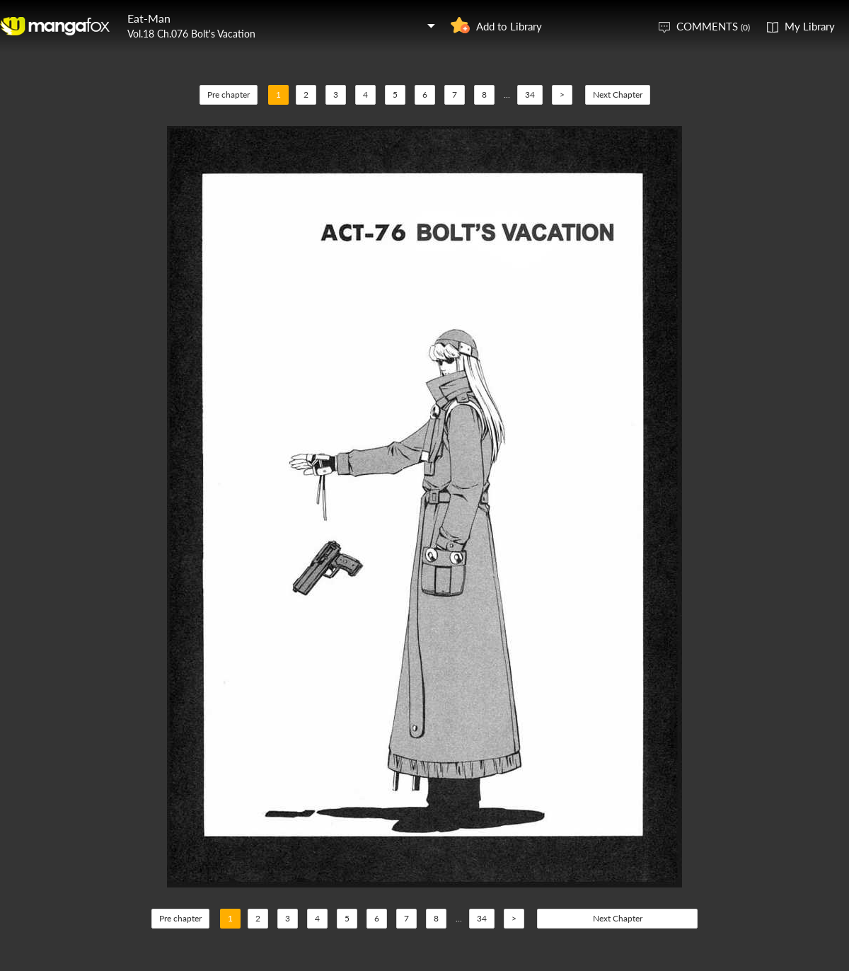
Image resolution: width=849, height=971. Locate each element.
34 (530, 94)
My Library (810, 26)
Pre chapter (228, 94)
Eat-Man (149, 18)
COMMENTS (713, 26)
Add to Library (509, 26)
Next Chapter (617, 94)
